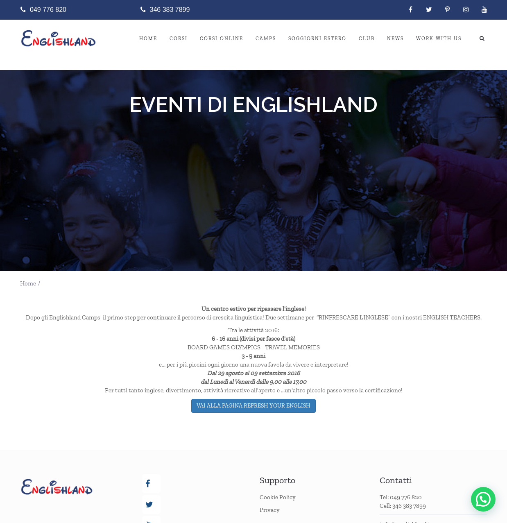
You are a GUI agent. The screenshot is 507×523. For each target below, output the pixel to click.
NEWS (395, 38)
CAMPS (266, 38)
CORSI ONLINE (221, 38)
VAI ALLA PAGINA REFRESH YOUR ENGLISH (253, 405)
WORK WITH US (439, 38)
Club (367, 38)
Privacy (270, 510)
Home (148, 38)
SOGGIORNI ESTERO (317, 38)
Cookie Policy (278, 497)
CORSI (179, 38)
